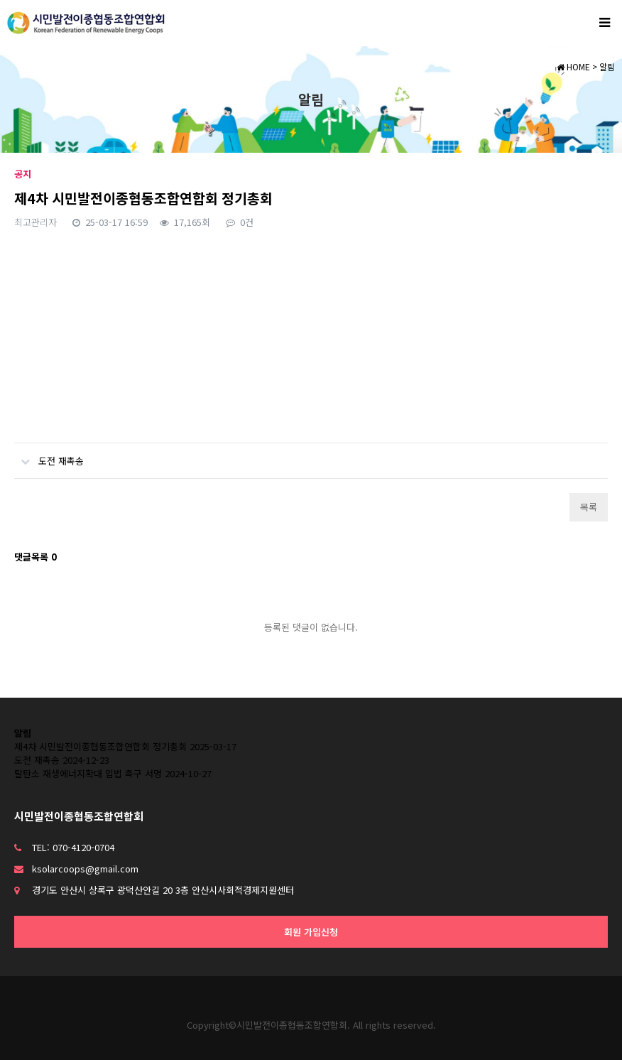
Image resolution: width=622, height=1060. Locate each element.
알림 (22, 733)
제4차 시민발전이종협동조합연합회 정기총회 (100, 746)
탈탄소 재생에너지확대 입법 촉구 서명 (88, 773)
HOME (573, 66)
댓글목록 (35, 556)
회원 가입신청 (311, 932)
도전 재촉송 (49, 455)
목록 (588, 507)
